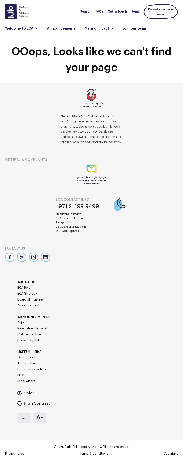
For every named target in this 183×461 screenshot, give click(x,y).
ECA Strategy (27, 293)
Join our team (134, 28)
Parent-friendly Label (32, 328)
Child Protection (29, 334)
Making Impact (97, 28)
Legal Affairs (26, 381)
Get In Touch (117, 11)
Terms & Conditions (94, 453)
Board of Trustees (30, 299)
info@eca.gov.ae (68, 231)
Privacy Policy (14, 453)
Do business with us (31, 369)
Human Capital (28, 340)
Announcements (61, 28)
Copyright (171, 453)
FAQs (99, 11)
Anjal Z (22, 322)
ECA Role (23, 287)
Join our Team (27, 363)
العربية (135, 11)
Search (85, 11)
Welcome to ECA (19, 28)
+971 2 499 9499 (77, 206)
